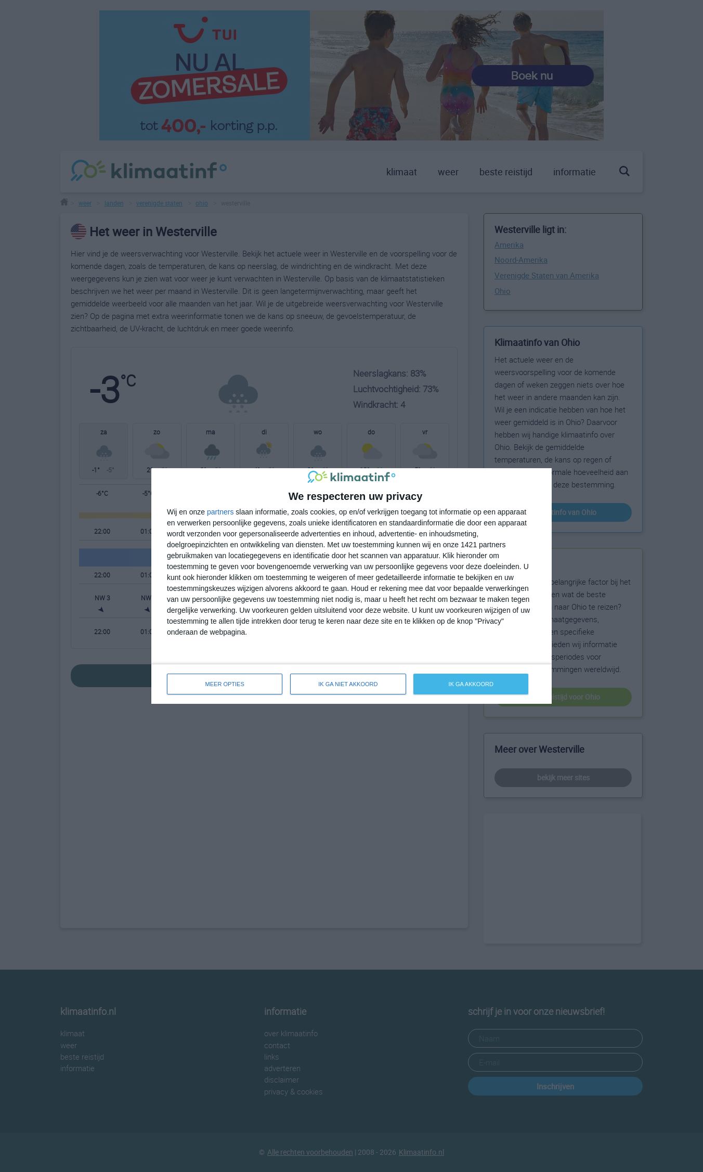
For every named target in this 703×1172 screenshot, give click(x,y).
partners (220, 512)
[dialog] (351, 586)
